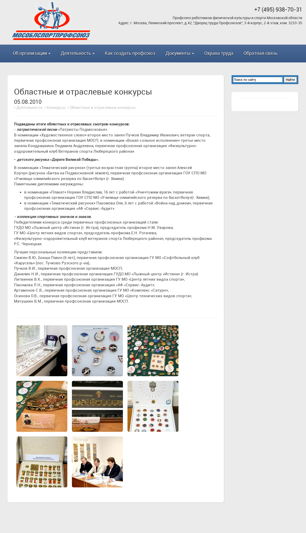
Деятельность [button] (78, 53)
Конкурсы (56, 107)
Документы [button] (179, 53)
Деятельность (29, 107)
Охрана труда (218, 53)
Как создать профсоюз (130, 53)
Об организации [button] (31, 53)
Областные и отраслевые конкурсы (103, 107)
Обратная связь (261, 53)
